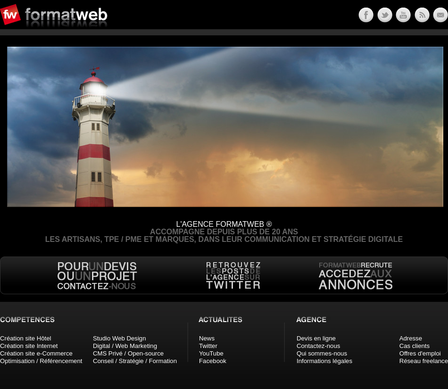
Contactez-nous (318, 345)
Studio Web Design (119, 338)
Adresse (410, 338)
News (207, 338)
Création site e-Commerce (36, 353)
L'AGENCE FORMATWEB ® (224, 224)
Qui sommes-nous (322, 353)
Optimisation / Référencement (41, 360)
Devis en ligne (316, 338)
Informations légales (324, 360)
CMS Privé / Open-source (128, 353)
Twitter (208, 345)
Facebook (212, 360)
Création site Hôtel (25, 338)
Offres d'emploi (420, 353)
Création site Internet (29, 345)
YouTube (211, 353)
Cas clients (414, 345)
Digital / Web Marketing (125, 345)
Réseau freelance (423, 360)
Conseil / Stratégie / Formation (135, 360)
